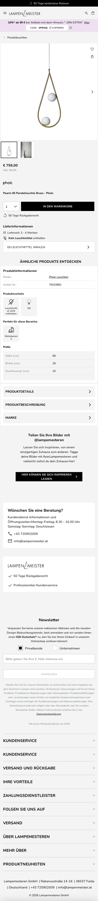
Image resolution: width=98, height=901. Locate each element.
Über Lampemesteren (26, 836)
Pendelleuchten (17, 37)
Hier (87, 22)
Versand (12, 822)
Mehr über (14, 850)
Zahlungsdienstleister (29, 795)
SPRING (47, 27)
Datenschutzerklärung (48, 713)
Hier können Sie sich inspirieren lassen (47, 477)
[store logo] (27, 13)
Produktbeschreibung (25, 404)
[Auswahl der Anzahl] (11, 206)
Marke (11, 417)
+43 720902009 (26, 534)
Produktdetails (19, 391)
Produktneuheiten (24, 864)
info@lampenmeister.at (31, 541)
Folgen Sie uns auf (24, 809)
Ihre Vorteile (18, 781)
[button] (9, 150)
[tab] (49, 740)
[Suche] (86, 13)
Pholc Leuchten (58, 277)
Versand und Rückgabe (29, 768)
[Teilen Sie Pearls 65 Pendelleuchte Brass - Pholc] (92, 56)
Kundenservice (20, 740)
